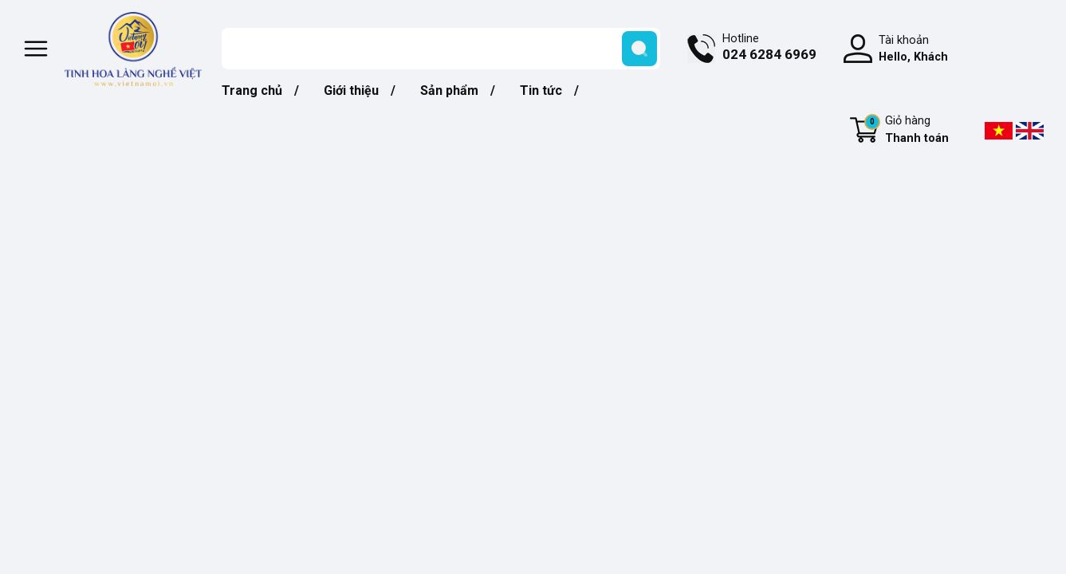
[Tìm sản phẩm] (441, 48)
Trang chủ (252, 90)
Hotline (769, 48)
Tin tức (541, 90)
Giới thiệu (351, 90)
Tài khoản (913, 49)
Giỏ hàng (906, 130)
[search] (639, 48)
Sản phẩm (449, 90)
